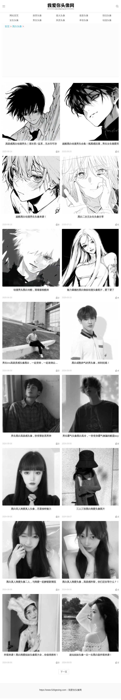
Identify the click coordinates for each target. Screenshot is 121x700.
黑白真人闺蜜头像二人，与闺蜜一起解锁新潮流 (31, 583)
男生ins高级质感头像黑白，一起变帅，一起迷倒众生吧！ (32, 363)
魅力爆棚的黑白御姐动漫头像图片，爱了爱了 (90, 290)
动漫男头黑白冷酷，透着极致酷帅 (31, 290)
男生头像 (37, 21)
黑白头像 (17, 27)
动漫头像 (107, 21)
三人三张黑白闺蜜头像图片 (90, 510)
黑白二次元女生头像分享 (91, 217)
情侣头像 (107, 16)
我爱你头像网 (75, 691)
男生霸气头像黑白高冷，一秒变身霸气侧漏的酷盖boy (91, 437)
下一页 (63, 673)
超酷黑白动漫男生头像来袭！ (31, 217)
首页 (7, 27)
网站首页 (14, 16)
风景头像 (60, 21)
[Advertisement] (60, 54)
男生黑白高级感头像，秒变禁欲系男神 (31, 437)
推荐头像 (37, 16)
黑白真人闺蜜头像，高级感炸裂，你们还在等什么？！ (90, 583)
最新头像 (83, 16)
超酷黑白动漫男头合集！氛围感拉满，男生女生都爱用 (90, 144)
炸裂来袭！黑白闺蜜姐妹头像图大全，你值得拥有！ (31, 656)
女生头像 (14, 21)
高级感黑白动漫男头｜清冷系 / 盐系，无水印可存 (31, 144)
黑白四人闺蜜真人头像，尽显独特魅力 (31, 510)
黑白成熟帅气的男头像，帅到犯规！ (90, 363)
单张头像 (83, 21)
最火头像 (60, 16)
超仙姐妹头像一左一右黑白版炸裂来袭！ (90, 656)
